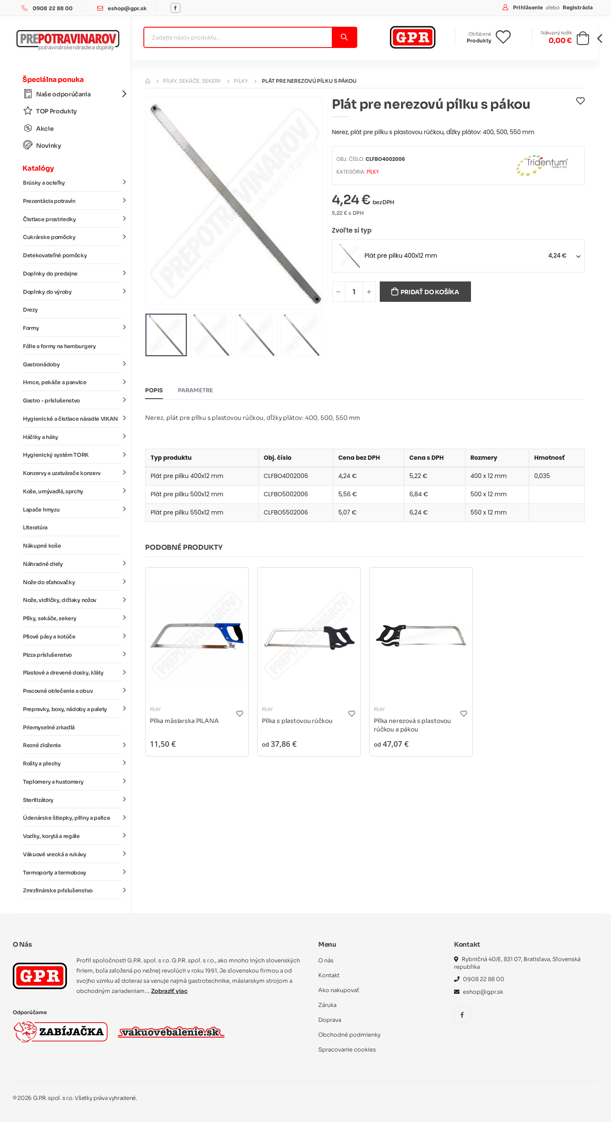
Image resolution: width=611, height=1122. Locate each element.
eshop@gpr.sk (127, 8)
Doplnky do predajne (72, 273)
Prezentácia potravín (72, 201)
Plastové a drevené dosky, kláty (72, 672)
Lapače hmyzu (72, 509)
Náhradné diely (72, 564)
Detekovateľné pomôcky (55, 255)
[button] (583, 41)
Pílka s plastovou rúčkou (297, 721)
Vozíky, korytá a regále (72, 836)
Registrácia (578, 7)
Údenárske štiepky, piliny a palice (72, 817)
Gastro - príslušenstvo (72, 400)
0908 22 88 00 (53, 8)
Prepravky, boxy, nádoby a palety (72, 709)
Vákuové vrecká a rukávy (72, 854)
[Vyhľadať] (343, 37)
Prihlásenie (528, 7)
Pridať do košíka (430, 292)
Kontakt (328, 975)
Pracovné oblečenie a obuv (72, 690)
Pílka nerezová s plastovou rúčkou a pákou (412, 725)
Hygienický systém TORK (72, 454)
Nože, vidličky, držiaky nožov (72, 600)
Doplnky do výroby (72, 291)
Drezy (30, 310)
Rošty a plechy (72, 763)
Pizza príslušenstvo (72, 654)
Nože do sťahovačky (72, 581)
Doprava (329, 1020)
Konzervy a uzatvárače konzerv (72, 473)
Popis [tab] (154, 390)
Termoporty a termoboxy (72, 872)
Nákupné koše (42, 546)
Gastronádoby (72, 364)
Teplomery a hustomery (72, 781)
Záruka (327, 1005)
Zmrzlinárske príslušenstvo (72, 890)
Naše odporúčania (72, 94)
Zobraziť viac (169, 991)
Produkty (479, 40)
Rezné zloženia (72, 745)
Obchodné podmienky (349, 1034)
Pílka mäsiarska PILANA (184, 721)
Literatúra (35, 527)
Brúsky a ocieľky (72, 182)
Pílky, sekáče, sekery (72, 618)
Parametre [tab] (195, 390)
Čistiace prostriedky (72, 218)
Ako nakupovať (338, 990)
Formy (72, 328)
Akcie (38, 128)
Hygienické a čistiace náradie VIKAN (72, 418)
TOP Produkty (50, 111)
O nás (326, 960)
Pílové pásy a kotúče (72, 636)
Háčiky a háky (72, 436)
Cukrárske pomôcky (72, 237)
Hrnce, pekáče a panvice (72, 382)
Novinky (42, 145)
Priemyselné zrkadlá (49, 727)
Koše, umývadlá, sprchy (72, 491)
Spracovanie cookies (347, 1049)
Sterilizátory (72, 799)
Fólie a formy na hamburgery (59, 346)
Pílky (241, 81)
